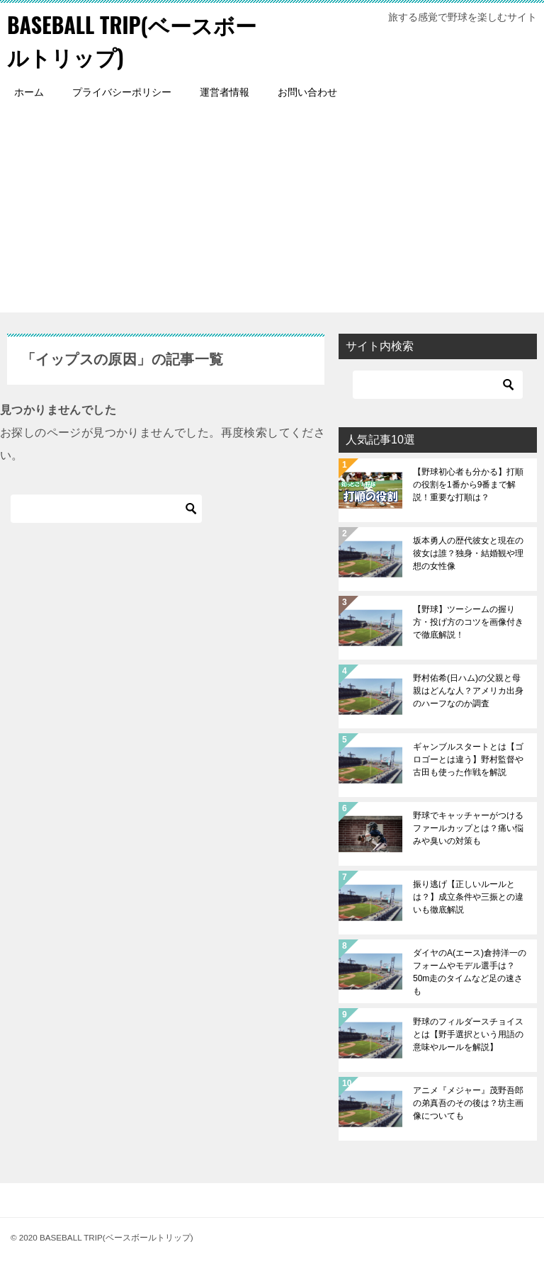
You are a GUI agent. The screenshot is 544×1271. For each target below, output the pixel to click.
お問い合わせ (307, 92)
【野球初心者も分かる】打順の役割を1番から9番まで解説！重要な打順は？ (468, 484)
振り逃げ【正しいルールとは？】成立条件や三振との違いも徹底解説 (468, 897)
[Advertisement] (272, 213)
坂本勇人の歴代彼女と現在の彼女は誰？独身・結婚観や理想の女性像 (468, 553)
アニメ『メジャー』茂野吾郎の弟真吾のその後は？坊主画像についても (468, 1103)
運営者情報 (224, 92)
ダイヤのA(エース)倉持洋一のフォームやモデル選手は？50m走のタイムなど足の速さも (469, 972)
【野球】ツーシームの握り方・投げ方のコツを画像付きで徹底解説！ (468, 622)
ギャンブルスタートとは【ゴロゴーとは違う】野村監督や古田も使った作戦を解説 (468, 759)
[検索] (106, 509)
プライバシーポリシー (121, 92)
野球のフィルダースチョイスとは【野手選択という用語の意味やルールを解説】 (468, 1034)
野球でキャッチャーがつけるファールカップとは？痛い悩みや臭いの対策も (468, 828)
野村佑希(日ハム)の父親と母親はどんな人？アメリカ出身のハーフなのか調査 (468, 690)
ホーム (29, 92)
